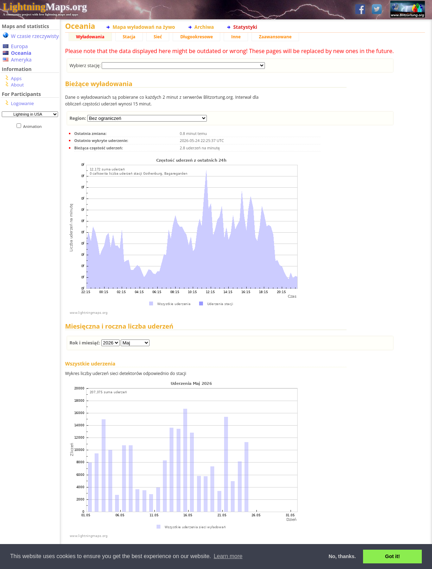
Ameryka (21, 59)
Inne (236, 37)
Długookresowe (196, 37)
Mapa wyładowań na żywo (144, 27)
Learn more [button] (228, 556)
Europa (19, 46)
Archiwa (204, 27)
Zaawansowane (275, 37)
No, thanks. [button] (342, 556)
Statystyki (245, 27)
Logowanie (22, 103)
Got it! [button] (392, 556)
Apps (16, 78)
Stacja (129, 37)
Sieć (158, 37)
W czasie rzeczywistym (37, 36)
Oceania (21, 53)
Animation (34, 126)
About (17, 85)
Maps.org (45, 6)
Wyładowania (90, 37)
